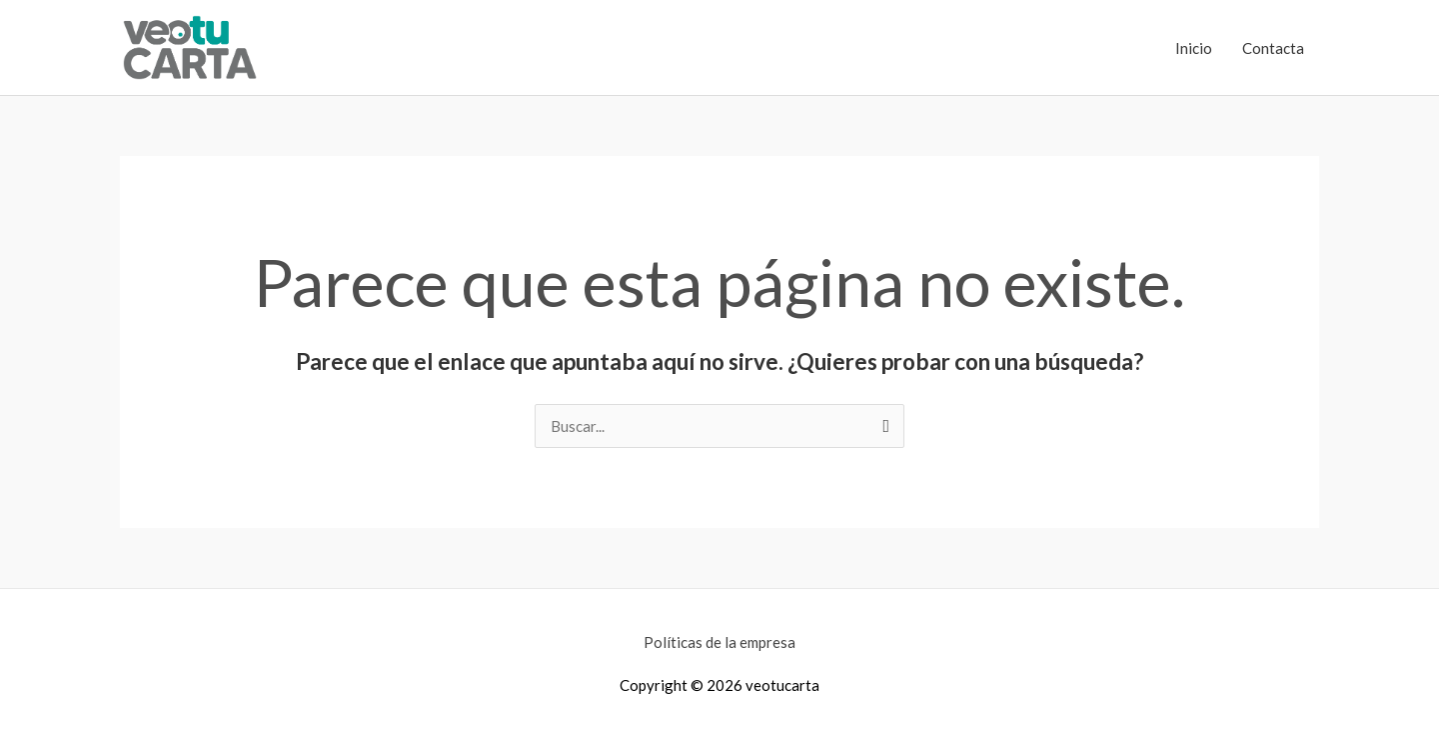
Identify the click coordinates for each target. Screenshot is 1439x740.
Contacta (1273, 48)
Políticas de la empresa (719, 642)
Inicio (1193, 48)
